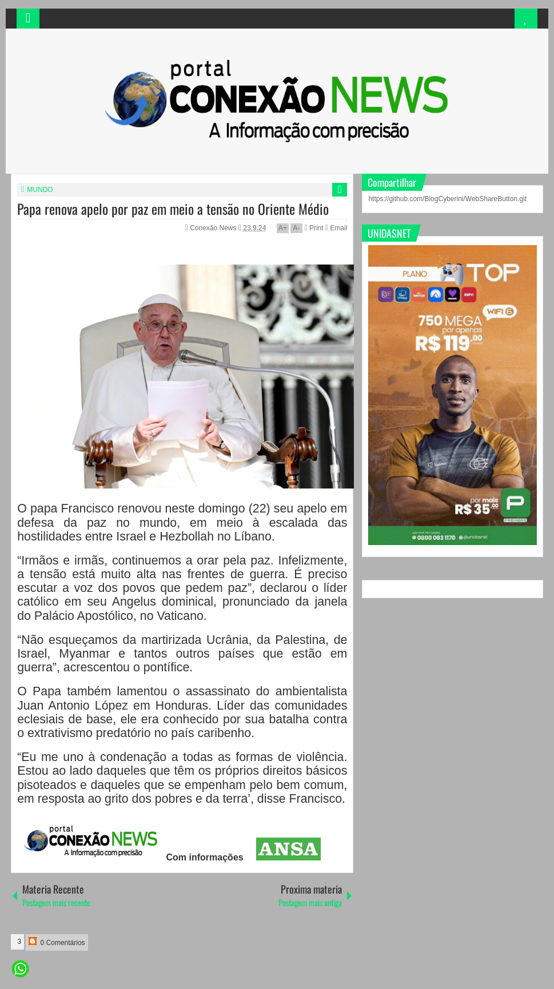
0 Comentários (57, 942)
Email (336, 228)
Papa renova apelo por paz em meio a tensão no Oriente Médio (173, 208)
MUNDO (40, 190)
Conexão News (214, 228)
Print (313, 228)
